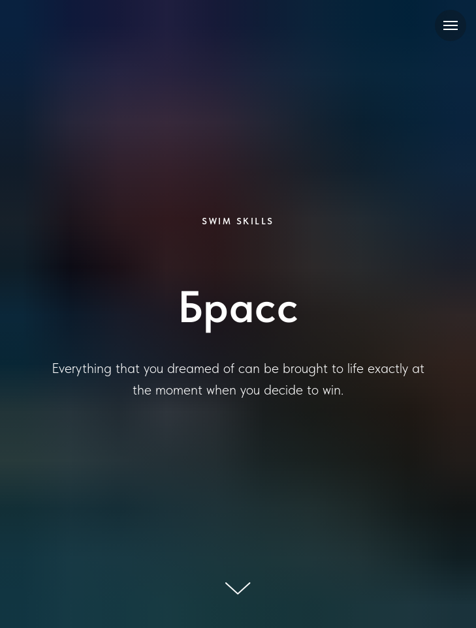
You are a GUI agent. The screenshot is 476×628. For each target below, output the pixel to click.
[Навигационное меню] (450, 25)
